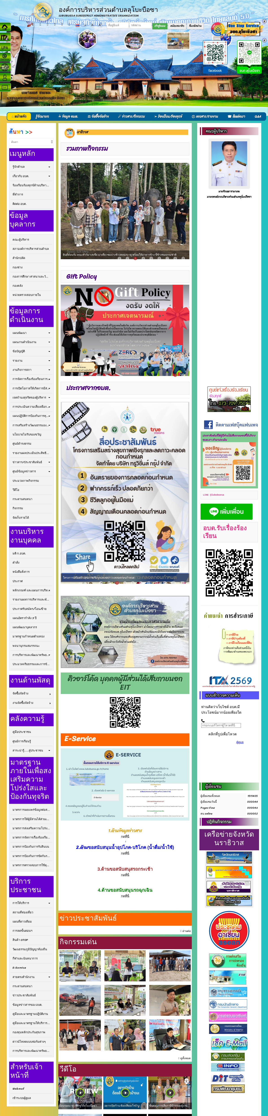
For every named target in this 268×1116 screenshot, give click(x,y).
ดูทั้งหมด (185, 1058)
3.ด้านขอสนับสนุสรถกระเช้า (125, 869)
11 (182, 583)
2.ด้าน (82, 847)
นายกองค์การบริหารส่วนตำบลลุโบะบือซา (229, 197)
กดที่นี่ (125, 875)
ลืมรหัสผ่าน (195, 25)
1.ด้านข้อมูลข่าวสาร (125, 831)
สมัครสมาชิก (177, 25)
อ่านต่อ (186, 931)
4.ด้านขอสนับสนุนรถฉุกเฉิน (125, 890)
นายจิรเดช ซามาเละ (229, 191)
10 (173, 583)
